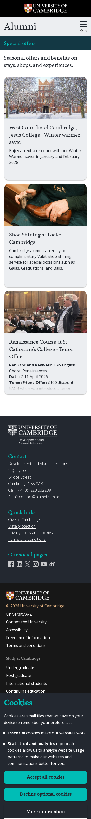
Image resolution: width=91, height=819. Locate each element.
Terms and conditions (27, 539)
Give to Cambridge (24, 519)
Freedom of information (28, 637)
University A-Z (19, 614)
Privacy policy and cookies (30, 532)
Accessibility (17, 630)
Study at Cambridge (23, 658)
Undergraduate (20, 667)
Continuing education (25, 691)
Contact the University (26, 622)
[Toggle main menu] (83, 26)
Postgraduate (18, 675)
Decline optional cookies (46, 794)
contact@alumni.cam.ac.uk (41, 496)
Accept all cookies (45, 777)
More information (45, 812)
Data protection (22, 526)
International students (26, 683)
